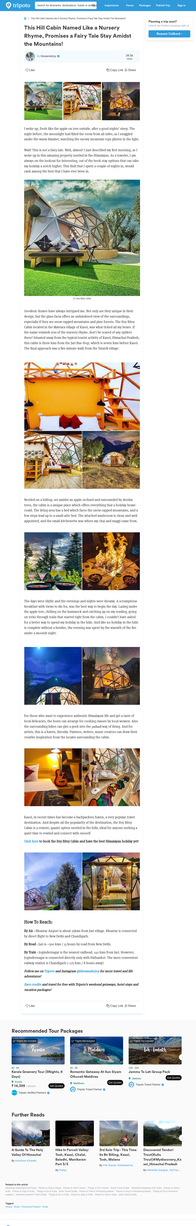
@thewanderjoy (88, 971)
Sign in (182, 5)
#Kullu (17, 1207)
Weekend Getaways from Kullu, (146, 1188)
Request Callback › (169, 33)
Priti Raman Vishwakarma (118, 1165)
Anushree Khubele (25, 1160)
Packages (145, 5)
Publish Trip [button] (164, 5)
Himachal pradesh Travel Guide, (31, 1194)
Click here (31, 841)
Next (182, 1057)
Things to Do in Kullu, (47, 1191)
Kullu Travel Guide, (68, 1191)
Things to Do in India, (59, 1194)
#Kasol (9, 1207)
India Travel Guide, (128, 1194)
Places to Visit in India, (106, 1194)
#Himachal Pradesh (31, 1207)
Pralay (62, 1170)
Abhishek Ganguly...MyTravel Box (166, 1170)
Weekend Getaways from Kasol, (21, 1188)
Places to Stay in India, (82, 1194)
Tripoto (49, 971)
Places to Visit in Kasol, (74, 1188)
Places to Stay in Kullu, (24, 1191)
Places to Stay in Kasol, (50, 1188)
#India (45, 1207)
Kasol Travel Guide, (120, 1188)
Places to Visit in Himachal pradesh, (96, 1191)
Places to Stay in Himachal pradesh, (133, 1191)
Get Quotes (56, 1085)
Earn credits (32, 984)
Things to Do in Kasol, (98, 1188)
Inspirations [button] (113, 5)
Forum (130, 5)
